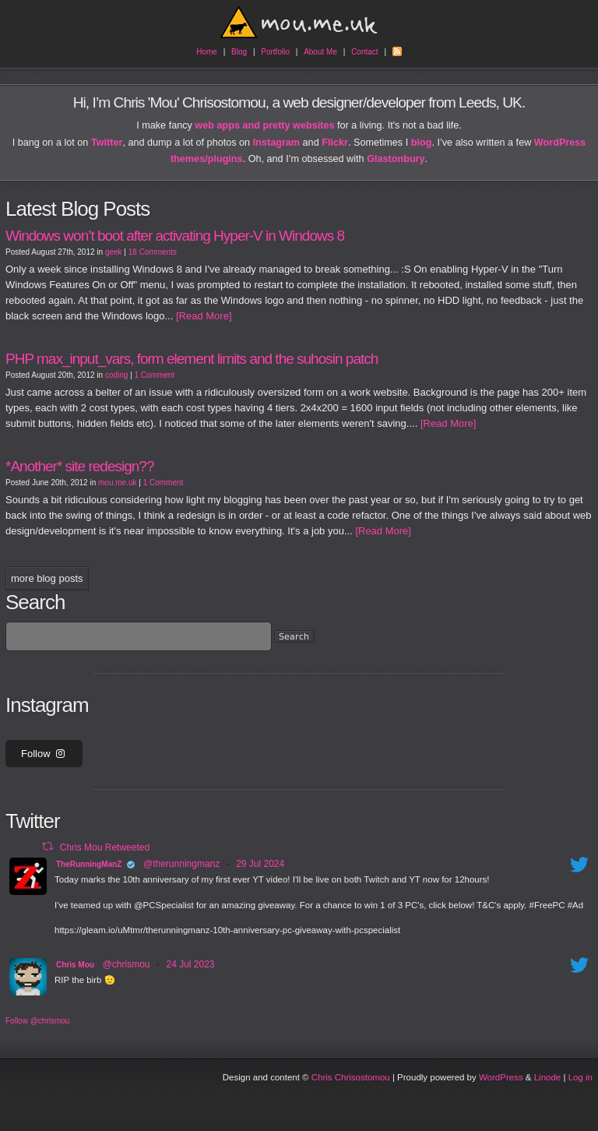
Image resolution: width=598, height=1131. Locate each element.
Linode (547, 1077)
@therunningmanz (181, 863)
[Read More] (202, 316)
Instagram (276, 142)
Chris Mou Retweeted (105, 846)
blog (421, 142)
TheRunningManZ (88, 864)
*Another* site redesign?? (79, 466)
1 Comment (155, 375)
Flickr (335, 142)
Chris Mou (75, 964)
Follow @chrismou (37, 1020)
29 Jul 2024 (260, 863)
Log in (580, 1077)
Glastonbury (395, 158)
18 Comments (152, 252)
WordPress (501, 1077)
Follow (44, 753)
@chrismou (126, 964)
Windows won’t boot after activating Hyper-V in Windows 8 (174, 235)
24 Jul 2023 (190, 964)
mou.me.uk (117, 482)
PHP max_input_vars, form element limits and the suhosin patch (191, 359)
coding (116, 375)
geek (113, 252)
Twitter (107, 142)
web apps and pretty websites (264, 125)
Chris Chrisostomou (350, 1077)
